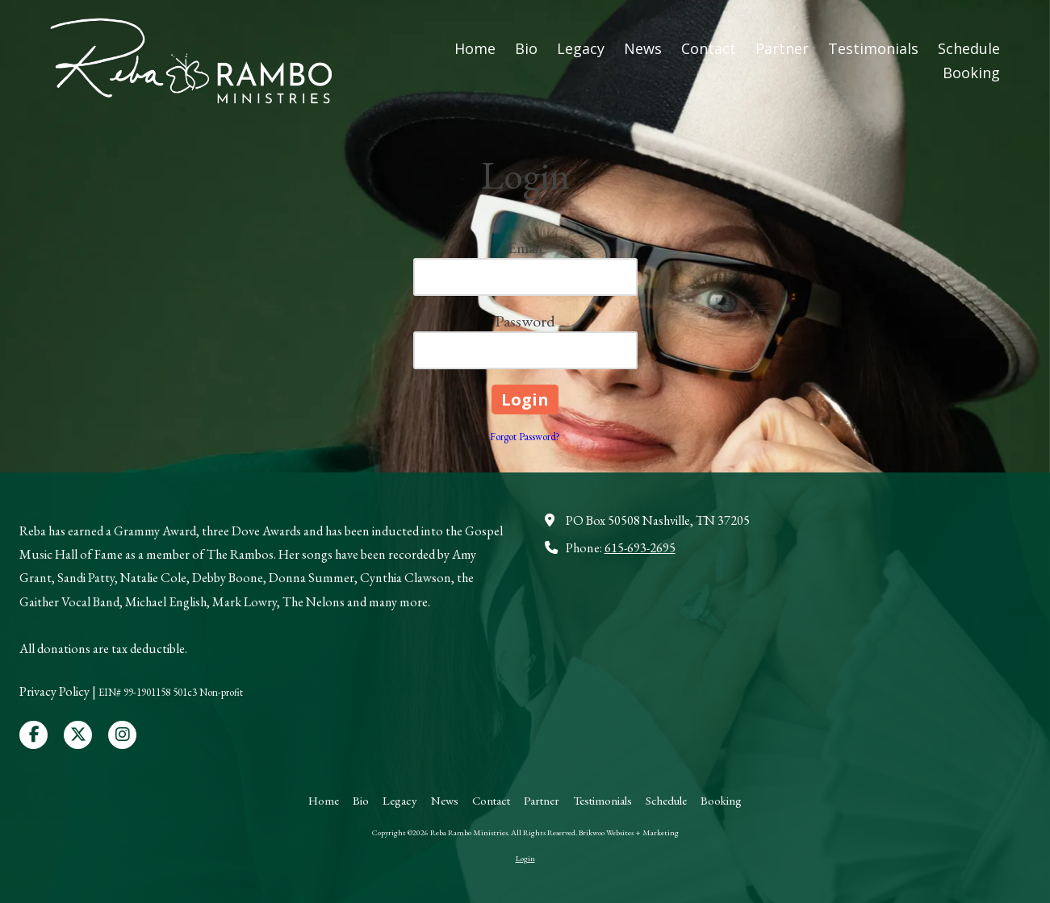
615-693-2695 (640, 547)
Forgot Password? (525, 436)
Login (525, 858)
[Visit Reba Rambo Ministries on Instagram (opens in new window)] (122, 735)
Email (525, 247)
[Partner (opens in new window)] (782, 49)
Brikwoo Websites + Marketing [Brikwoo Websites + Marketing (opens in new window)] (629, 832)
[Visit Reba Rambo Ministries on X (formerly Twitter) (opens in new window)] (78, 735)
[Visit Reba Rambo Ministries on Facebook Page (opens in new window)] (33, 735)
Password (525, 320)
